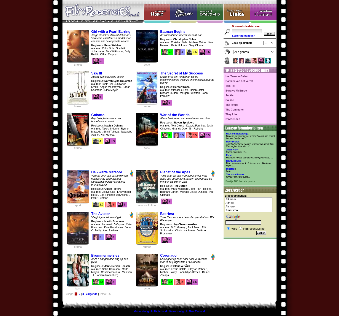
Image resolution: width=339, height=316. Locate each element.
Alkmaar (248, 199)
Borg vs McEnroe (236, 90)
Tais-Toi (230, 85)
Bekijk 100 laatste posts (240, 181)
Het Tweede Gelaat (236, 76)
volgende (92, 293)
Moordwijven (232, 142)
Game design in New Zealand (187, 311)
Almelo (248, 203)
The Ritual (231, 104)
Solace (229, 100)
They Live (231, 114)
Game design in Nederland (150, 311)
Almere (248, 207)
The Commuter (234, 109)
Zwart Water (232, 150)
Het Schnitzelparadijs (237, 134)
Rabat (229, 155)
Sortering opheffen (243, 35)
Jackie (229, 95)
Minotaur (230, 169)
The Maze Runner (235, 174)
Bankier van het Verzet (239, 81)
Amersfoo (248, 210)
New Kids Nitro (233, 161)
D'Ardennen (232, 119)
